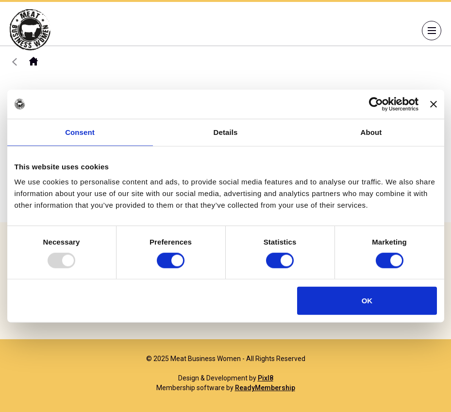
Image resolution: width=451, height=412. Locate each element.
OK (367, 301)
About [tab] (371, 132)
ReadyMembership (265, 388)
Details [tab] (226, 132)
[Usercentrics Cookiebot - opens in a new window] (376, 104)
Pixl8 (265, 378)
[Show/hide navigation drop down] (431, 30)
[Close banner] (433, 103)
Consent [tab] (80, 132)
